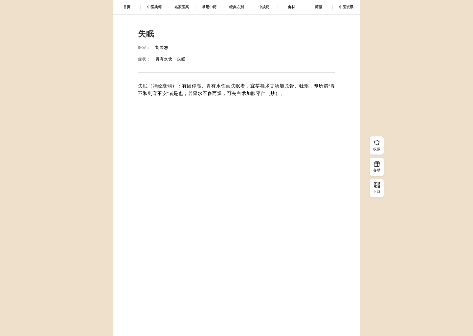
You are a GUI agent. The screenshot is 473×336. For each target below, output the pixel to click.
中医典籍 (154, 7)
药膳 (318, 7)
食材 (291, 7)
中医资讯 (346, 7)
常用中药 (209, 7)
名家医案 (181, 7)
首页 (126, 7)
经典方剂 (236, 7)
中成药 (264, 7)
